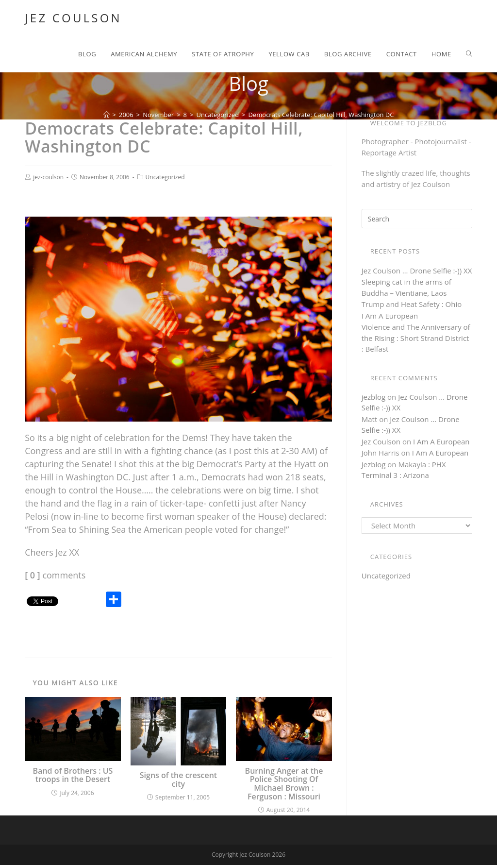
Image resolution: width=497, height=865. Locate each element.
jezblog (373, 397)
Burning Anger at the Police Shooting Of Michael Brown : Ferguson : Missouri (284, 784)
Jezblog (374, 464)
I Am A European (390, 316)
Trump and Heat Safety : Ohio (412, 304)
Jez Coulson (73, 18)
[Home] (106, 114)
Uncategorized (165, 177)
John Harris (380, 453)
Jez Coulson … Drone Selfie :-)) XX (417, 270)
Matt (370, 419)
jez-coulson (48, 177)
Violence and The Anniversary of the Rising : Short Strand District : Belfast (416, 338)
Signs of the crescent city (178, 779)
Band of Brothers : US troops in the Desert (73, 775)
